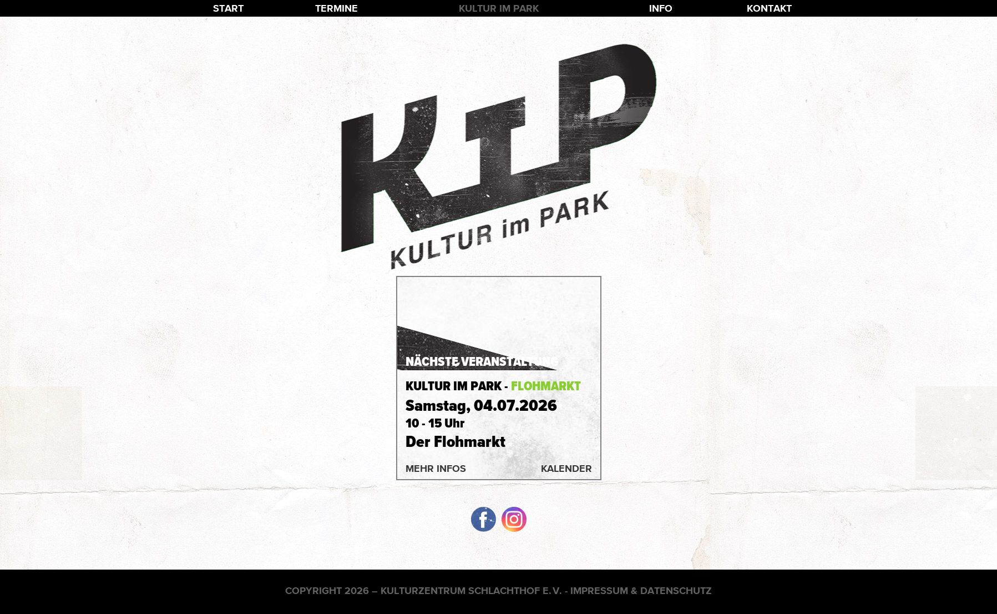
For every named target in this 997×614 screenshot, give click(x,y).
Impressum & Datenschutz (641, 590)
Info (660, 8)
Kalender (566, 468)
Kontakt (769, 8)
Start (228, 8)
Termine (336, 8)
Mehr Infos (436, 468)
